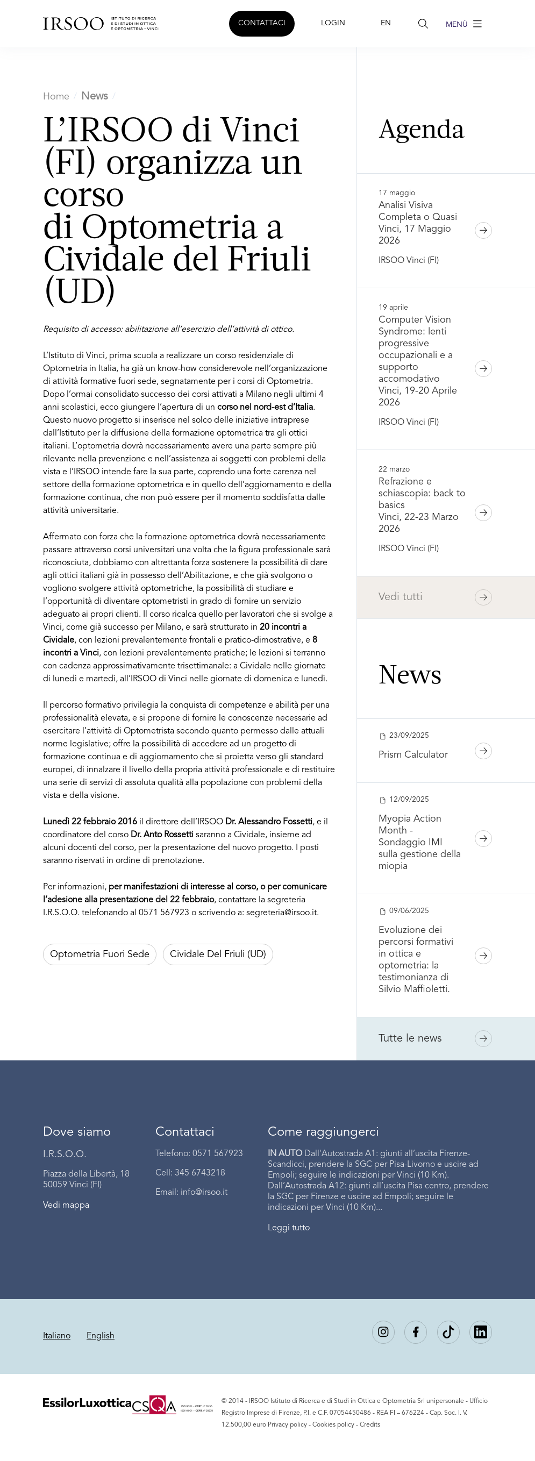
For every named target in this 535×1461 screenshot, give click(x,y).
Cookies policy (333, 1425)
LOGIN (333, 23)
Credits (370, 1425)
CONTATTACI (262, 23)
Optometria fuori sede (99, 954)
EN (386, 23)
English (101, 1336)
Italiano (56, 1336)
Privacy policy (287, 1425)
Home (56, 97)
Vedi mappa (66, 1205)
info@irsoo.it (204, 1192)
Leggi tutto (289, 1228)
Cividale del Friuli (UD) (218, 954)
